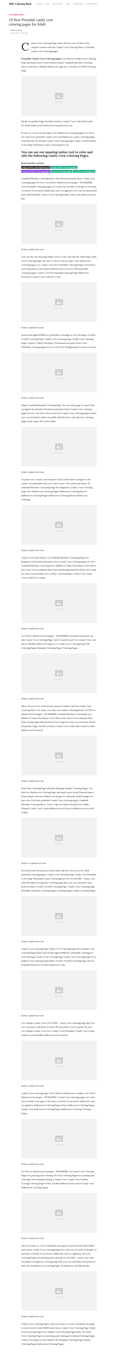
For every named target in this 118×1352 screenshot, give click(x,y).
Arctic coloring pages (62, 171)
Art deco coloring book (84, 171)
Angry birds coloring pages (64, 167)
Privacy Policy (57, 4)
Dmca (47, 4)
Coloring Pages (91, 4)
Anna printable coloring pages (36, 171)
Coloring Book (78, 4)
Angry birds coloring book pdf (36, 167)
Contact (39, 4)
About (68, 4)
